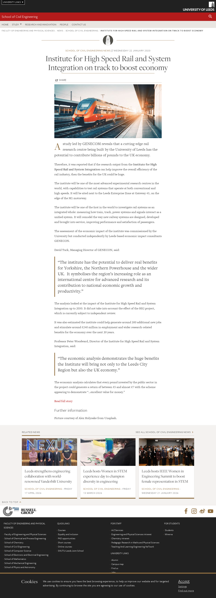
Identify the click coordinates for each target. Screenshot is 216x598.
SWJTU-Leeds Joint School (71, 550)
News (60, 30)
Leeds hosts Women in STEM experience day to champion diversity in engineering (105, 476)
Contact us (79, 24)
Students (169, 530)
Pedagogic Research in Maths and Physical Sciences (135, 542)
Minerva (169, 534)
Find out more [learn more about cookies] (186, 590)
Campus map (117, 564)
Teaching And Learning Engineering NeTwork (132, 546)
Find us (114, 568)
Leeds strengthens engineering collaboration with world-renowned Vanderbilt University (48, 476)
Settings (182, 586)
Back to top (10, 502)
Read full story (63, 401)
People (64, 24)
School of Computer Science (17, 550)
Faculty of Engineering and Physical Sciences (28, 30)
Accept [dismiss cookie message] (184, 581)
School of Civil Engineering (20, 16)
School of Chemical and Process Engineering (25, 538)
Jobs (113, 572)
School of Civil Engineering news (87, 50)
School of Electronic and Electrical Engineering (26, 555)
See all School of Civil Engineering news (163, 432)
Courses (61, 530)
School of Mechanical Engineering (20, 563)
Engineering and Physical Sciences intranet (131, 534)
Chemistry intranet (120, 538)
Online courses (65, 546)
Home (5, 24)
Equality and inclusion (68, 534)
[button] (210, 16)
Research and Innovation (40, 24)
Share (62, 80)
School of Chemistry (13, 542)
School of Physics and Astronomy (19, 567)
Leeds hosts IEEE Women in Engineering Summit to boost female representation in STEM (165, 476)
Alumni (114, 560)
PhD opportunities (66, 538)
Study (15, 24)
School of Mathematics (15, 559)
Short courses (64, 542)
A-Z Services (117, 530)
